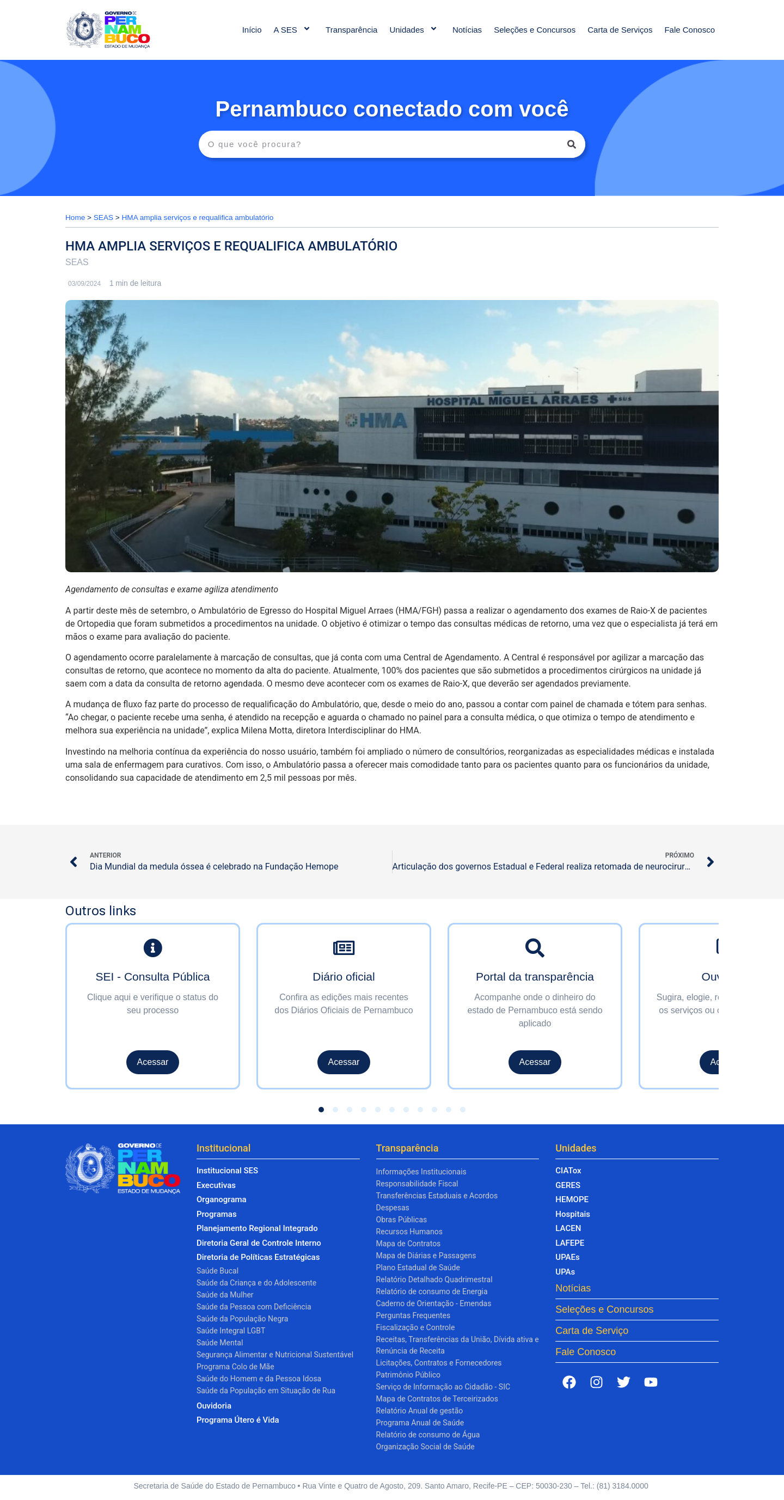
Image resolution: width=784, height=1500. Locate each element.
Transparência (351, 29)
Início (252, 29)
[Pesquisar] (571, 144)
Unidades (414, 30)
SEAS (103, 217)
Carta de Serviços (619, 29)
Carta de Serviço (591, 1330)
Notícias (467, 29)
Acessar (153, 1062)
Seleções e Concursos (534, 29)
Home (75, 217)
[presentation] (82, 997)
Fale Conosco (689, 29)
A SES (294, 30)
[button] (321, 1109)
